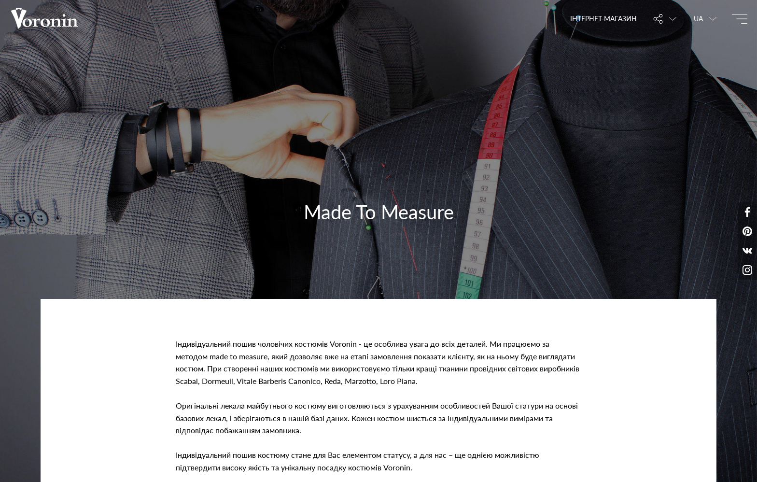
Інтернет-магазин (603, 18)
